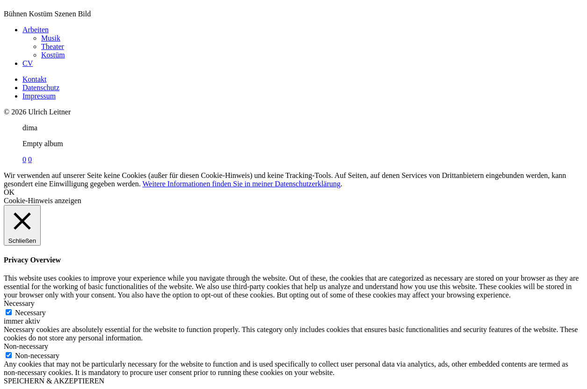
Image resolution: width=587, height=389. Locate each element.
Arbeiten (35, 30)
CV (27, 63)
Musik (50, 38)
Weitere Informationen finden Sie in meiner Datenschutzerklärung (242, 184)
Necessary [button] (19, 303)
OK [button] (9, 192)
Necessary (30, 313)
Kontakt (34, 79)
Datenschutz (40, 88)
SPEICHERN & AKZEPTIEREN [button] (54, 381)
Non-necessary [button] (26, 346)
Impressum (39, 96)
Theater (52, 46)
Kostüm (53, 55)
